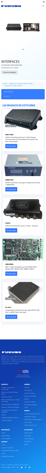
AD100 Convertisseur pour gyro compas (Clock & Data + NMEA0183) (22, 184)
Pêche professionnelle (30, 404)
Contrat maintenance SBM (31, 414)
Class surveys (28, 422)
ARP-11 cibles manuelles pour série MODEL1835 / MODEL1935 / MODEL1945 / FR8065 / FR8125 (21, 268)
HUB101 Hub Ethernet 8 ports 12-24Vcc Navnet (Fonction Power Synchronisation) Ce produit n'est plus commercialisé (21, 139)
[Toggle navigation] (43, 6)
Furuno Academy (29, 438)
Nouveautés (27, 436)
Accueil (5, 83)
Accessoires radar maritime (13, 86)
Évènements (27, 441)
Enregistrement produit (7, 456)
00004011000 (9, 180)
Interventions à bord (30, 416)
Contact (3, 445)
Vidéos (26, 444)
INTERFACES (8, 92)
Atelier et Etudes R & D (30, 425)
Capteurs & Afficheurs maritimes (10, 407)
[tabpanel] (23, 37)
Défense (26, 399)
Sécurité (3, 415)
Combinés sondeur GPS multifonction (7, 388)
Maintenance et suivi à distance (33, 419)
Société (3, 433)
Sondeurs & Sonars (6, 397)
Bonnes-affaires (5, 436)
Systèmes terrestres (29, 402)
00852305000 (9, 264)
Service (3, 453)
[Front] (11, 6)
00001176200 (9, 135)
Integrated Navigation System (9, 417)
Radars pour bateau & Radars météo (21, 83)
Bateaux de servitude (30, 396)
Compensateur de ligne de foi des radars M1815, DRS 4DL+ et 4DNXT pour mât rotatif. (22, 311)
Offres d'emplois (5, 438)
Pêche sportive (28, 390)
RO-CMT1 (8, 307)
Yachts (26, 407)
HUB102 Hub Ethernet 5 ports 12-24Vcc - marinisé (21, 226)
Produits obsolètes (6, 420)
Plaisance (27, 387)
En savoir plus (11, 146)
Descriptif (6, 96)
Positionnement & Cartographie (10, 404)
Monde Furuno (28, 433)
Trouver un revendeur (9, 72)
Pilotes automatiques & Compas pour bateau (10, 400)
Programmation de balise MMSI (10, 450)
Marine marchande (29, 393)
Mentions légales (6, 467)
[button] (2, 1)
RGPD (13, 467)
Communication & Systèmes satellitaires (9, 411)
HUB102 (7, 223)
